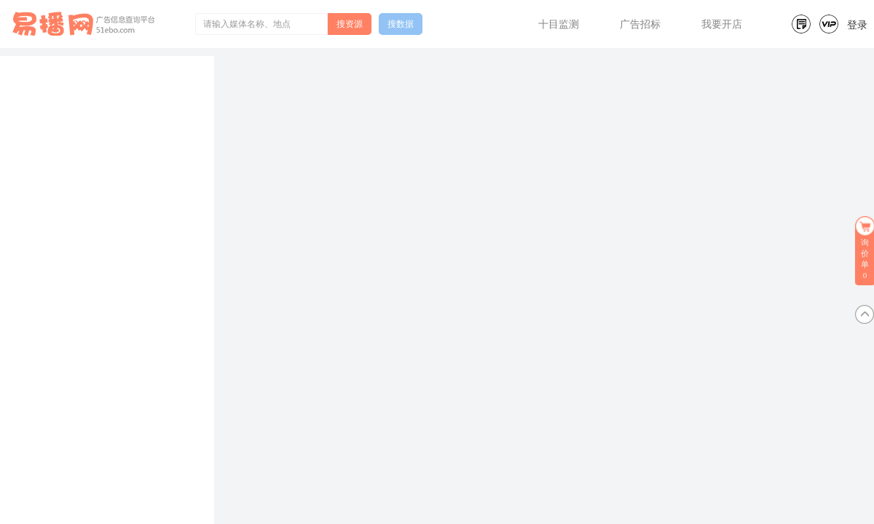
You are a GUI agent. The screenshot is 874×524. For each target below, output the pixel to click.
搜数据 (400, 24)
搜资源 (349, 24)
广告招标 (640, 24)
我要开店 (721, 24)
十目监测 (558, 24)
